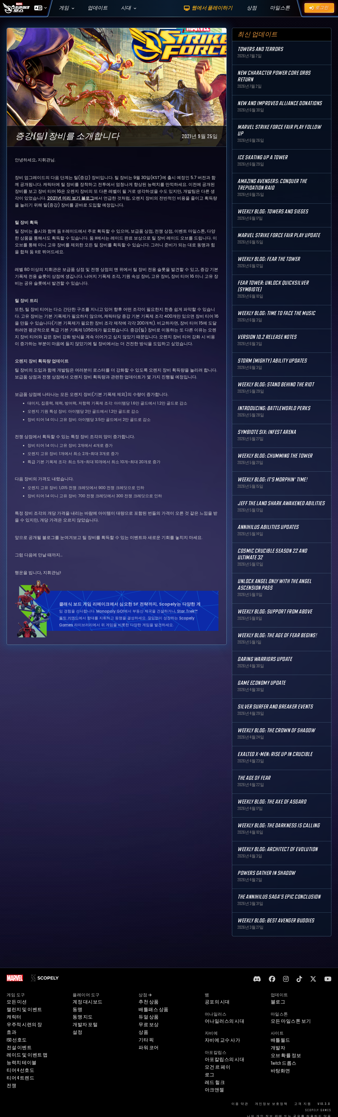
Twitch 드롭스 (284, 1063)
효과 (11, 1032)
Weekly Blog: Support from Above (274, 611)
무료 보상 (149, 1024)
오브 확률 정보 (286, 1055)
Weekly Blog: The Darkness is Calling (278, 825)
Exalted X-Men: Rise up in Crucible (274, 754)
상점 (145, 995)
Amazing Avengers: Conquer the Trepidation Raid (272, 184)
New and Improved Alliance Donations (279, 103)
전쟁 (11, 1085)
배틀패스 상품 (154, 1009)
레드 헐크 (215, 1082)
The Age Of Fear (253, 778)
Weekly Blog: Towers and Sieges (272, 211)
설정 (77, 1032)
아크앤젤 (214, 1090)
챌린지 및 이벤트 (24, 1009)
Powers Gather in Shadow (266, 873)
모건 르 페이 (218, 1067)
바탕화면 (280, 1071)
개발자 (278, 1048)
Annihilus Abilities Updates (268, 527)
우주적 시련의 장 (24, 1024)
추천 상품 (149, 1002)
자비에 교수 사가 (222, 1040)
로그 (210, 1075)
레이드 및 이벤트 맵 (27, 1055)
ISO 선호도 (17, 1040)
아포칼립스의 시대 (225, 1059)
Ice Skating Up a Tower (262, 157)
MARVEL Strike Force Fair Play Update (278, 235)
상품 (143, 1032)
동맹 (77, 1009)
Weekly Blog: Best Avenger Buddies (275, 920)
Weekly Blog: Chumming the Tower (274, 456)
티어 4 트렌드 (20, 1078)
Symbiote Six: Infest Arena (266, 432)
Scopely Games (318, 1110)
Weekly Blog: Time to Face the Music (276, 313)
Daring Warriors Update (264, 659)
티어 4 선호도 (20, 1070)
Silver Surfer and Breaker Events (275, 706)
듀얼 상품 (149, 1017)
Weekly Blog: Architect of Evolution (277, 849)
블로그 (278, 1002)
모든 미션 (17, 1002)
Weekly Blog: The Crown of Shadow (276, 730)
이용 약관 (240, 1104)
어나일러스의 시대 (225, 1021)
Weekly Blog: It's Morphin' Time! (272, 479)
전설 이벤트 (19, 1047)
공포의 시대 (217, 1002)
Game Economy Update (261, 683)
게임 (64, 8)
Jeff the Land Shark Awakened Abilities (281, 503)
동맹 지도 (83, 1017)
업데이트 (98, 8)
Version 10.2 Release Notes (266, 337)
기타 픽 (146, 1040)
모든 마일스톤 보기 (291, 1021)
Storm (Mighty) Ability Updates (272, 361)
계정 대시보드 (88, 1002)
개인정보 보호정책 (271, 1104)
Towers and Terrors (260, 49)
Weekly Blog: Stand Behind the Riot (275, 384)
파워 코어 (149, 1047)
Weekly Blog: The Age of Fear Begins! (277, 635)
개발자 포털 (85, 1024)
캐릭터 (14, 1017)
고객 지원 (302, 1104)
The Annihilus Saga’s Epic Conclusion (278, 897)
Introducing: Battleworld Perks (273, 408)
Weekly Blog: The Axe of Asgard (271, 802)
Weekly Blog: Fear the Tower (268, 259)
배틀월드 (280, 1040)
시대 (126, 8)
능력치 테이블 (22, 1063)
